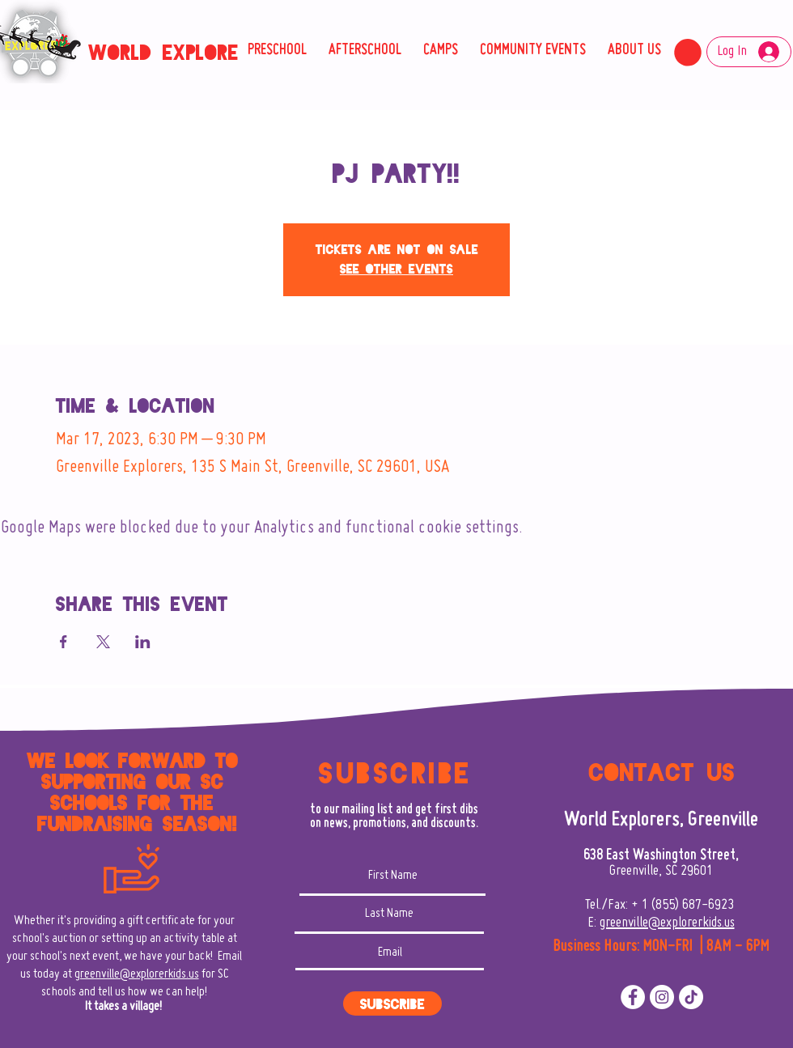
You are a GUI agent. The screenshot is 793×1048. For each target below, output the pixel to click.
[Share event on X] (103, 641)
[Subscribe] (392, 1003)
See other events (396, 269)
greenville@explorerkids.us (136, 974)
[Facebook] (633, 997)
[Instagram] (662, 997)
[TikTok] (691, 997)
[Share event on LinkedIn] (143, 641)
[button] (688, 52)
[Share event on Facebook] (63, 641)
